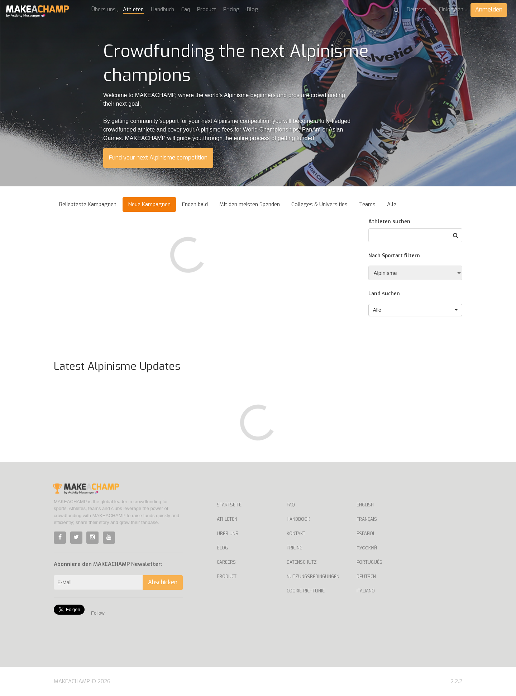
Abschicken (162, 582)
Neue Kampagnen (149, 204)
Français (367, 519)
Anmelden (488, 9)
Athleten (133, 9)
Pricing (231, 9)
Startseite (229, 505)
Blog (252, 9)
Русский (367, 548)
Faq (185, 9)
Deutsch (366, 577)
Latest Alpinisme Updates (117, 366)
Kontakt (296, 534)
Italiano (366, 591)
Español (366, 534)
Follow (98, 613)
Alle (391, 204)
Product (206, 9)
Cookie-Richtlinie (306, 591)
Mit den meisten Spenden (249, 204)
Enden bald (195, 204)
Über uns (227, 534)
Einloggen (451, 9)
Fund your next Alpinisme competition (158, 157)
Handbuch (162, 9)
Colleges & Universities (319, 204)
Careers (226, 562)
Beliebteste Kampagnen (87, 204)
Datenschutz (302, 562)
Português (369, 562)
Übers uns (103, 9)
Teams (367, 204)
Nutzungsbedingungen (313, 577)
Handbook (298, 519)
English (365, 505)
